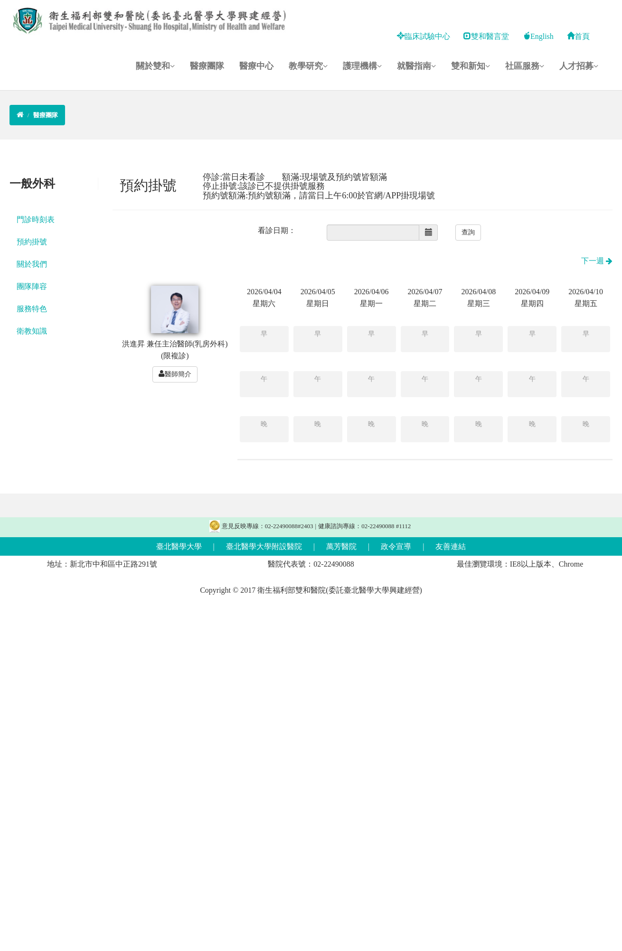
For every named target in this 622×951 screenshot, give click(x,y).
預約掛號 (32, 242)
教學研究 (308, 66)
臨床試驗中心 (423, 36)
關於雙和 (155, 66)
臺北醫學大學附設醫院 (264, 546)
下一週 (597, 261)
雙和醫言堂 (486, 36)
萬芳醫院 (341, 546)
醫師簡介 (175, 374)
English (538, 36)
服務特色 (32, 309)
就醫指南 (416, 66)
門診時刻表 (36, 219)
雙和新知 (470, 66)
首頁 (578, 36)
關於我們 (32, 264)
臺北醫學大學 (179, 546)
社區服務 (524, 66)
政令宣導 (396, 546)
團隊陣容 (32, 286)
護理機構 (362, 66)
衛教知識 (32, 331)
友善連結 (450, 546)
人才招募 (578, 66)
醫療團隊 (207, 66)
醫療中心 (256, 66)
